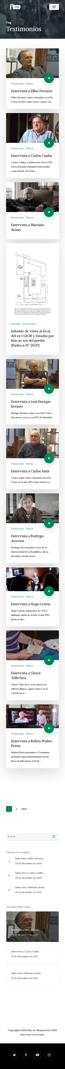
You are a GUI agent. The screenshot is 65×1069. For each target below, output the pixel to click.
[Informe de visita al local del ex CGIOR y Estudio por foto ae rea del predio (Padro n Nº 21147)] (32, 299)
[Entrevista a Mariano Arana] (32, 210)
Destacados (17, 83)
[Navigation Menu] (54, 7)
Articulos (16, 323)
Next (24, 809)
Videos (29, 83)
